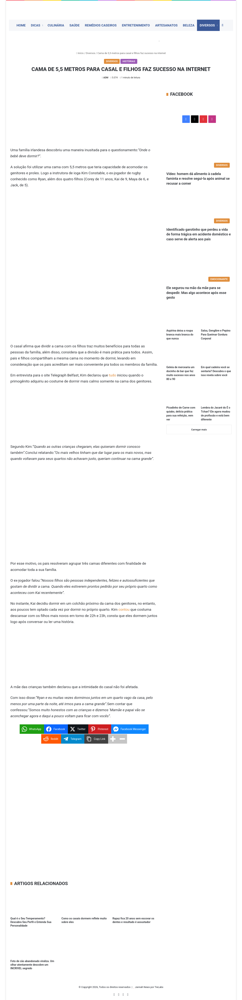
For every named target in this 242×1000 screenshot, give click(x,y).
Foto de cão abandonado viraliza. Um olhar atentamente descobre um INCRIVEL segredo (32, 965)
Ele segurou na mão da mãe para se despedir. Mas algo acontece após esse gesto (196, 292)
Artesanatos (166, 25)
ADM (105, 77)
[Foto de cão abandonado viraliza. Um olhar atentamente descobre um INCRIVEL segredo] (33, 945)
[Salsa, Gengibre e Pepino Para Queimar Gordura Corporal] (216, 318)
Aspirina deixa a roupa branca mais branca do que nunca (179, 334)
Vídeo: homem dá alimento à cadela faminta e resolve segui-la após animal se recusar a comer (198, 178)
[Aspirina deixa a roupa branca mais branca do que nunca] (181, 318)
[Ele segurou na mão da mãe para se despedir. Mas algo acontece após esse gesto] (199, 265)
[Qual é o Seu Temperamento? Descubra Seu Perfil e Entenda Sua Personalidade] (33, 902)
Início (80, 53)
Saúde (74, 25)
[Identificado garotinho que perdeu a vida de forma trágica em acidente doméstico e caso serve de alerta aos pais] (199, 208)
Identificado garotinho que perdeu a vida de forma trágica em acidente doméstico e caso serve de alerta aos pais (198, 234)
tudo (112, 375)
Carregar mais (199, 429)
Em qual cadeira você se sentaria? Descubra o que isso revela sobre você (216, 371)
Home (21, 25)
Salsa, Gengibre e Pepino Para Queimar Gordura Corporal (215, 334)
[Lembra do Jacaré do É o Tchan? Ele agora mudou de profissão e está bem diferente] (216, 395)
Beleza (188, 25)
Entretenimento (136, 25)
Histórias (129, 61)
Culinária (56, 25)
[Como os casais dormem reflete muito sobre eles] (84, 902)
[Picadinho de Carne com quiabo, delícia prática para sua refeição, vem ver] (181, 395)
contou (124, 609)
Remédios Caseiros (101, 25)
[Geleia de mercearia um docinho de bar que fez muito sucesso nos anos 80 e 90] (181, 354)
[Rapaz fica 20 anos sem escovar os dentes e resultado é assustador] (135, 902)
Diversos (207, 25)
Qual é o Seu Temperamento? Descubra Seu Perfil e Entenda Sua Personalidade (30, 922)
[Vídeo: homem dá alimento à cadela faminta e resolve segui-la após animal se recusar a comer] (199, 151)
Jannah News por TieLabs (149, 987)
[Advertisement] (84, 119)
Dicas (35, 25)
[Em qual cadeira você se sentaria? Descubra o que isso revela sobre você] (216, 354)
